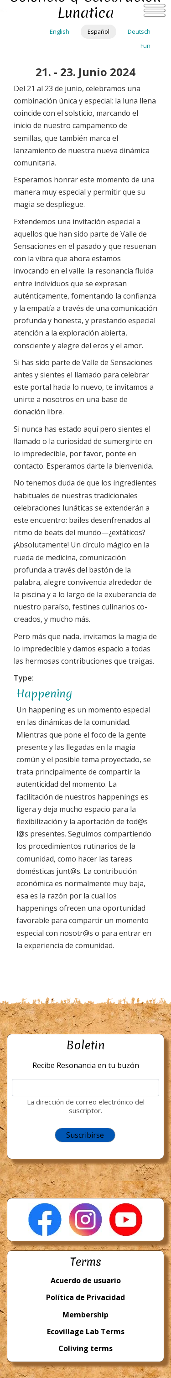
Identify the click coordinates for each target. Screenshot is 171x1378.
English (59, 31)
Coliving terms (85, 1348)
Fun (145, 45)
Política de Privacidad (85, 1297)
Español (98, 31)
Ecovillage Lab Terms (85, 1331)
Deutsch (139, 31)
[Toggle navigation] (154, 10)
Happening (44, 693)
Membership (85, 1315)
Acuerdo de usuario (86, 1280)
